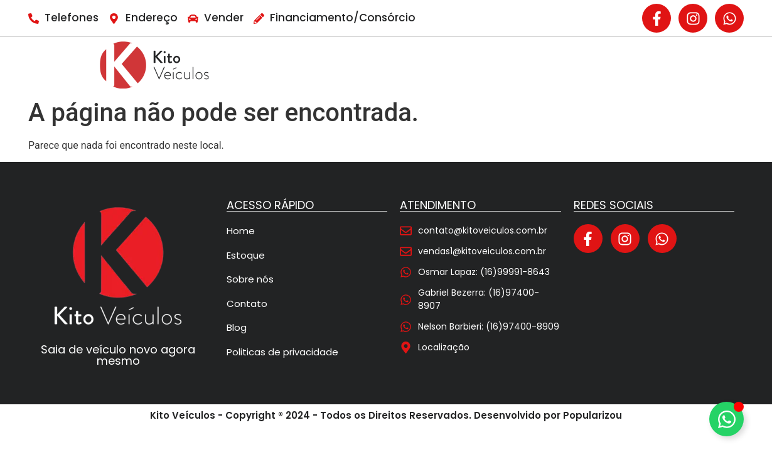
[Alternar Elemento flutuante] (726, 419)
